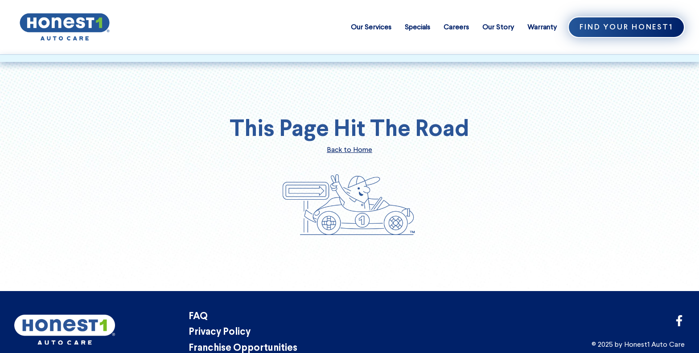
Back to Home (349, 149)
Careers (456, 27)
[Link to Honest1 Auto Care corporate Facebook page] (679, 323)
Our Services (371, 27)
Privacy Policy (220, 332)
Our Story (498, 27)
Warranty (542, 27)
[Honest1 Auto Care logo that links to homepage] (64, 26)
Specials (417, 27)
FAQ (198, 316)
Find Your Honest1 (626, 27)
